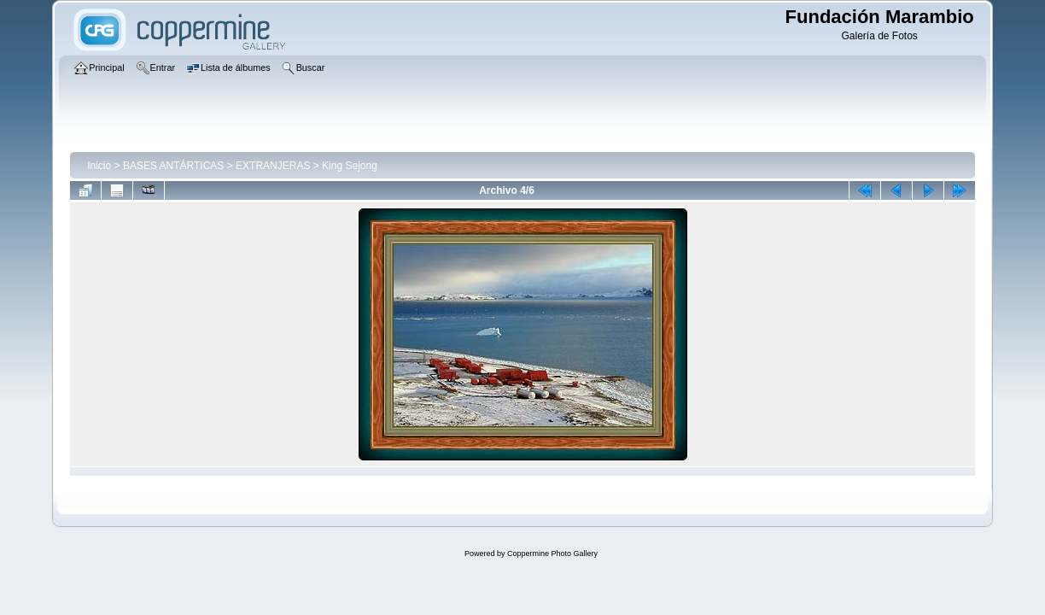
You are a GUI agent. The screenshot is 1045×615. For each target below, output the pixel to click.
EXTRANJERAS (273, 166)
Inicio (99, 166)
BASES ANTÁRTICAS (173, 166)
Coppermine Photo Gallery (552, 553)
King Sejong (349, 166)
